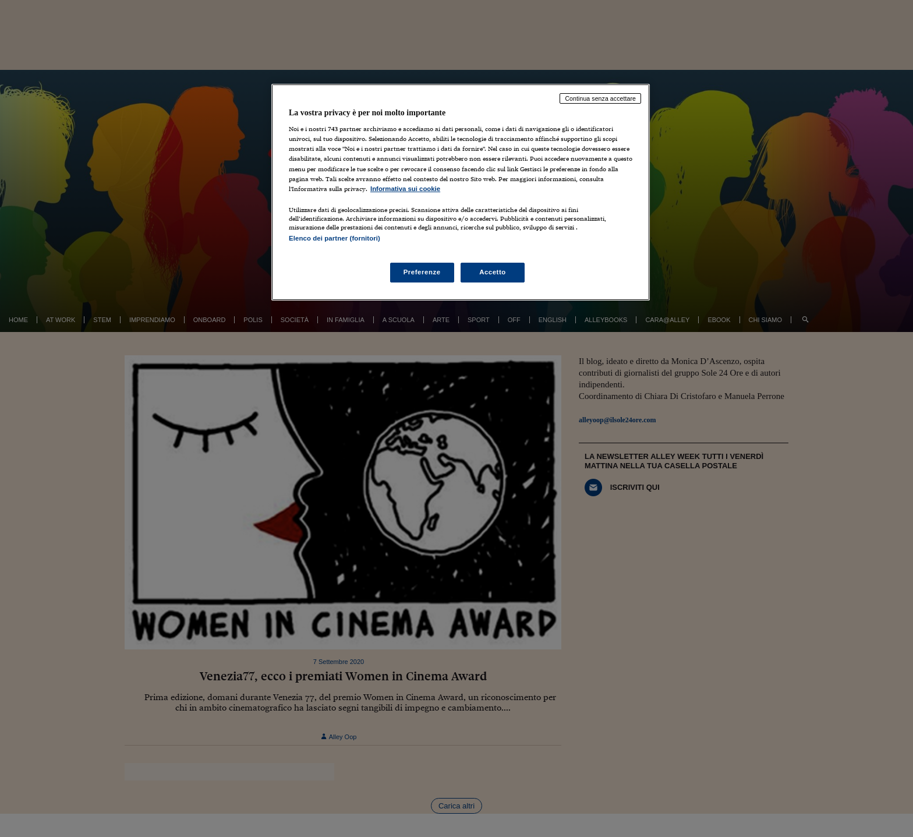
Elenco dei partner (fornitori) (334, 238)
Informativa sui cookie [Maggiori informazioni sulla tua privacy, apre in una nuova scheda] (405, 188)
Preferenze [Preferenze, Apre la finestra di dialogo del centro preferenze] (422, 272)
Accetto (492, 272)
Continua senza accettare (600, 98)
